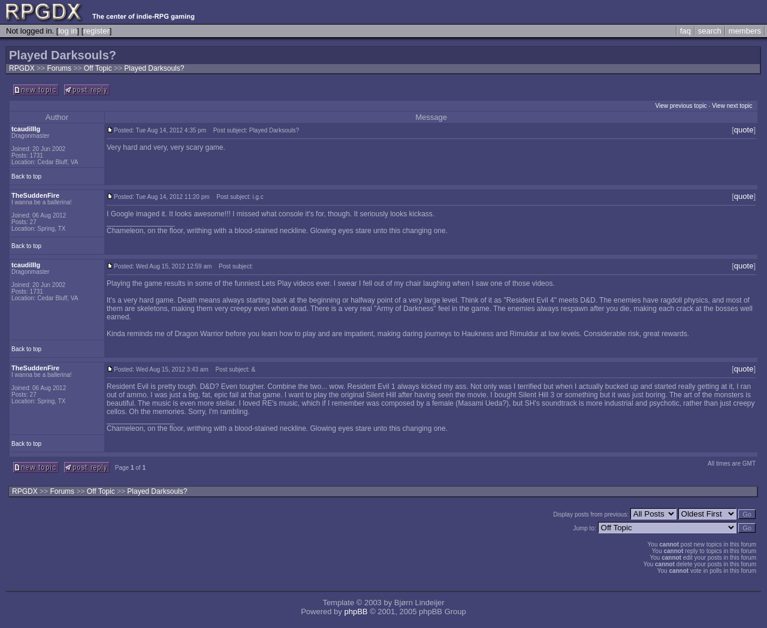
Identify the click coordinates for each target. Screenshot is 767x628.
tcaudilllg (25, 128)
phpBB (355, 611)
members (745, 30)
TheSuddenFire (35, 195)
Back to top (26, 176)
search (709, 30)
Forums (59, 68)
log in (67, 30)
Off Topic (99, 68)
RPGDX (22, 68)
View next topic (732, 105)
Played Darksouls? (154, 68)
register (96, 30)
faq (685, 30)
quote (744, 129)
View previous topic (680, 105)
